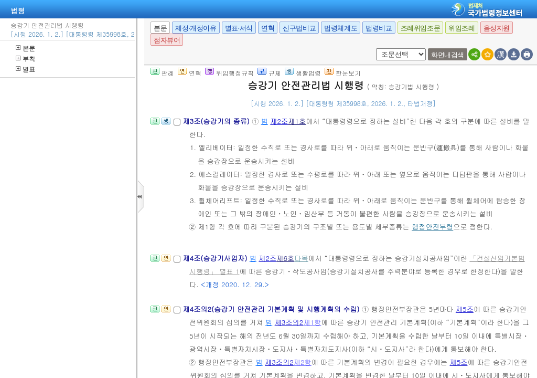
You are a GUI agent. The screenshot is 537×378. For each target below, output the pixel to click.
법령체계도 (340, 28)
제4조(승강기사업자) (215, 258)
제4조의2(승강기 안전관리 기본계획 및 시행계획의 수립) (272, 309)
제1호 (297, 121)
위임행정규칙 (229, 72)
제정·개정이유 (195, 28)
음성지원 (497, 28)
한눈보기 (343, 72)
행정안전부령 (432, 227)
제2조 (279, 121)
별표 (25, 69)
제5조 (465, 309)
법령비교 (379, 28)
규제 (269, 72)
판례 (162, 72)
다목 (301, 258)
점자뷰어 (167, 40)
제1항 (312, 322)
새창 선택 (374, 48)
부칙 (25, 58)
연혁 (267, 28)
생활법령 (303, 72)
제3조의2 (289, 322)
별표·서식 (239, 28)
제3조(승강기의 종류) (217, 121)
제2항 (303, 362)
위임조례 (461, 28)
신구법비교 (299, 28)
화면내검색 (447, 55)
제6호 (285, 258)
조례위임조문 (421, 28)
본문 (25, 48)
